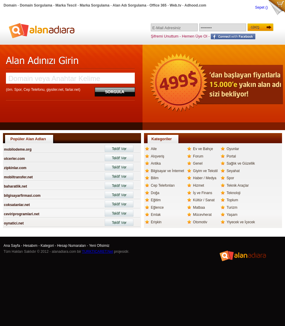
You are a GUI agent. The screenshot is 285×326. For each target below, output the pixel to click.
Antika (156, 163)
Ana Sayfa (12, 246)
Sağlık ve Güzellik (241, 163)
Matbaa (199, 207)
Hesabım (30, 246)
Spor (230, 178)
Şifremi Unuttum (164, 36)
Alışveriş (157, 156)
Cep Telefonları (163, 185)
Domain (10, 5)
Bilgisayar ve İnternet (167, 171)
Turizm (232, 207)
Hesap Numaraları (71, 246)
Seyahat (233, 171)
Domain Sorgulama (36, 5)
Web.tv (175, 5)
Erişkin (156, 222)
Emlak (156, 215)
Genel (197, 163)
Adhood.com (195, 5)
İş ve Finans (202, 193)
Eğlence (157, 207)
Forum (198, 156)
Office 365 (158, 5)
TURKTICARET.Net (97, 251)
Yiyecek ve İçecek (241, 222)
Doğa (155, 193)
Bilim (155, 178)
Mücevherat (202, 215)
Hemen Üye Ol (194, 36)
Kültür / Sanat (204, 200)
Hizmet (198, 185)
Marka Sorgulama (95, 5)
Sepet (260, 7)
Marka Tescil (66, 5)
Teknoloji (233, 193)
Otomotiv (200, 222)
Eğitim (156, 200)
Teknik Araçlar (238, 185)
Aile (154, 149)
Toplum (232, 200)
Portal (231, 156)
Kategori (47, 246)
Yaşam (232, 215)
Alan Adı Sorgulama (129, 5)
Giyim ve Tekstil (205, 171)
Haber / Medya (204, 178)
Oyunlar (233, 149)
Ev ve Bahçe (203, 149)
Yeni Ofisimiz (99, 246)
